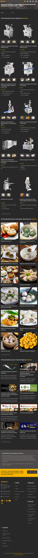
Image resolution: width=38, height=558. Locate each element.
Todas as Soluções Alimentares (31, 505)
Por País (29, 523)
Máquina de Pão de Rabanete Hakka (27, 329)
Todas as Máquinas (32, 486)
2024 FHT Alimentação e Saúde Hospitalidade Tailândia (9, 413)
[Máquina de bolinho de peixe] (28, 295)
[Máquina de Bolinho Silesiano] (28, 341)
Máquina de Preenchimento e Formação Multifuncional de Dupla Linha (8, 85)
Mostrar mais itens (6, 213)
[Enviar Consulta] (24, 1)
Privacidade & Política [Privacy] (19, 554)
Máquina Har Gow (5, 351)
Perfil (17, 486)
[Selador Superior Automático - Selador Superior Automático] (28, 146)
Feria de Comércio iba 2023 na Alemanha (28, 431)
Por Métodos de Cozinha (31, 519)
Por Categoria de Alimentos (31, 515)
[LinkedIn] (7, 501)
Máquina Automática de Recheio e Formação (28, 84)
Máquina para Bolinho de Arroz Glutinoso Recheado (9, 306)
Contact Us (9, 464)
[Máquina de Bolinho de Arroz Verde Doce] (28, 231)
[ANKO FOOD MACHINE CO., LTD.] (6, 482)
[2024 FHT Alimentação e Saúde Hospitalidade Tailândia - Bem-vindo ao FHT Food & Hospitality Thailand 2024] (9, 407)
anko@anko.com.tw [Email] (6, 491)
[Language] (30, 1)
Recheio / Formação (32, 488)
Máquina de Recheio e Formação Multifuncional (9, 46)
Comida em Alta (31, 509)
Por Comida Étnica (31, 511)
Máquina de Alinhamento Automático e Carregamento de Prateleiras (9, 161)
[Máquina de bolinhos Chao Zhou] (9, 253)
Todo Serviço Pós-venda (6, 534)
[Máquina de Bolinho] (28, 274)
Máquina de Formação (7, 199)
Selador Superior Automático (27, 159)
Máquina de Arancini (6, 241)
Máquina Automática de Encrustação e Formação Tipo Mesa (8, 123)
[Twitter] (4, 501)
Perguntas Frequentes (7, 540)
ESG (16, 499)
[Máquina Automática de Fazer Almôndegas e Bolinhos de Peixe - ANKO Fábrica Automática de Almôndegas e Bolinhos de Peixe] (28, 186)
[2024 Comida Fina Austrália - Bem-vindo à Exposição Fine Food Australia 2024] (28, 388)
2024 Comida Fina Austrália (27, 393)
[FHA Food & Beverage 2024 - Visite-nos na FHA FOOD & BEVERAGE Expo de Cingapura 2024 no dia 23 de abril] (28, 407)
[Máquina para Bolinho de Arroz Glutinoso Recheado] (9, 295)
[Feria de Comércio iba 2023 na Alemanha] (28, 425)
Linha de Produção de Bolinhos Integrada (9, 372)
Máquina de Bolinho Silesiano (27, 351)
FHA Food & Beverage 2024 (27, 413)
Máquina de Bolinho (25, 285)
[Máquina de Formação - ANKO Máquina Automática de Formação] (9, 186)
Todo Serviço (5, 530)
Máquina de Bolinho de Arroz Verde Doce (27, 241)
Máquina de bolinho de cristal (27, 263)
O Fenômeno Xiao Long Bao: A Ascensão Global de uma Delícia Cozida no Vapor (9, 394)
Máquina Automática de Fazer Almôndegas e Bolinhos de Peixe (28, 200)
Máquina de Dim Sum (6, 285)
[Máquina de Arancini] (9, 231)
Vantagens (18, 494)
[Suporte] (27, 1)
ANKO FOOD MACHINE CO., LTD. (19, 553)
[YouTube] (10, 501)
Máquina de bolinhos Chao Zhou (9, 263)
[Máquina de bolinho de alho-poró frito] (9, 318)
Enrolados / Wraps (32, 491)
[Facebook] (2, 501)
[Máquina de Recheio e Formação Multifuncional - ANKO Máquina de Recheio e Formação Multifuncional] (9, 33)
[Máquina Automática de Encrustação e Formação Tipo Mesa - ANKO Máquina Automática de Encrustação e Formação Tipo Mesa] (9, 109)
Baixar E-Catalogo (6, 537)
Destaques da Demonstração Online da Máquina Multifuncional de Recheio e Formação (27, 374)
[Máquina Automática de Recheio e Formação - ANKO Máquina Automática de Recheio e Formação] (28, 71)
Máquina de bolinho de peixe (27, 306)
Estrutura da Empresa (20, 491)
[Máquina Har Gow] (9, 341)
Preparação (30, 494)
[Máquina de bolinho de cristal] (28, 253)
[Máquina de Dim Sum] (9, 274)
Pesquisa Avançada (12, 7)
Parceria (4, 543)
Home (5, 7)
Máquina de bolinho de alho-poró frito (8, 329)
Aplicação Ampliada (32, 496)
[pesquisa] (33, 1)
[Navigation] (36, 1)
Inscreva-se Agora (32, 472)
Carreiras (17, 496)
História (17, 488)
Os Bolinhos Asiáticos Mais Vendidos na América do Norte (9, 431)
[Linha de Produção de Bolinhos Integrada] (9, 366)
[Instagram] (2, 503)
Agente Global (6, 546)
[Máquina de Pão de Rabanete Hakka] (28, 318)
